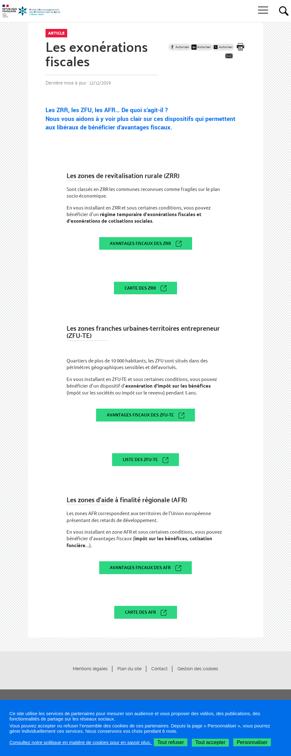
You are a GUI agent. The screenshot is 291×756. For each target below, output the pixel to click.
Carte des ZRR (140, 288)
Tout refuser (170, 742)
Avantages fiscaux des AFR (140, 567)
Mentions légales (90, 669)
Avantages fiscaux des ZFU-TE (140, 415)
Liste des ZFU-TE (140, 459)
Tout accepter (210, 742)
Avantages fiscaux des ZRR (140, 243)
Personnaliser (252, 742)
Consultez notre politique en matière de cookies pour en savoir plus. (80, 742)
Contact (159, 669)
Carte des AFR (140, 612)
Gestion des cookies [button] (197, 669)
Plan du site (129, 669)
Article (56, 33)
